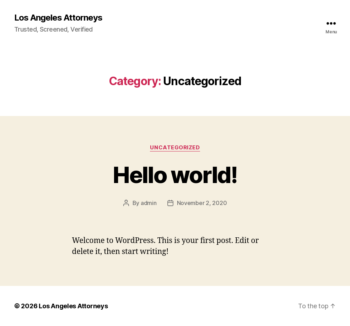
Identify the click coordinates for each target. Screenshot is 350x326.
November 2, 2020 (202, 202)
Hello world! (175, 174)
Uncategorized (175, 147)
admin (149, 202)
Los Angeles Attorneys (58, 17)
